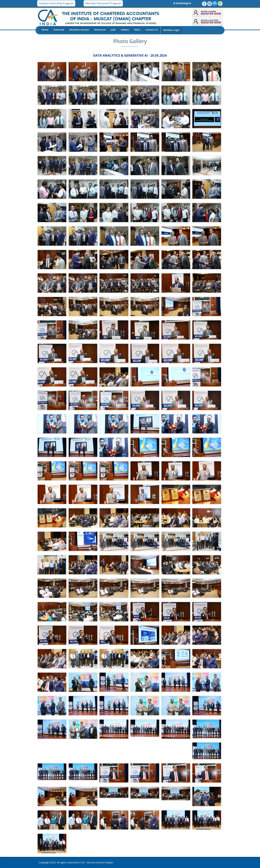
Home (44, 30)
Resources (98, 30)
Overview (58, 30)
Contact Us (149, 30)
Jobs (111, 30)
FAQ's (134, 30)
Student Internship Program (56, 3)
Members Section (78, 30)
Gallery (123, 30)
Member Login (168, 30)
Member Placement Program (103, 3)
